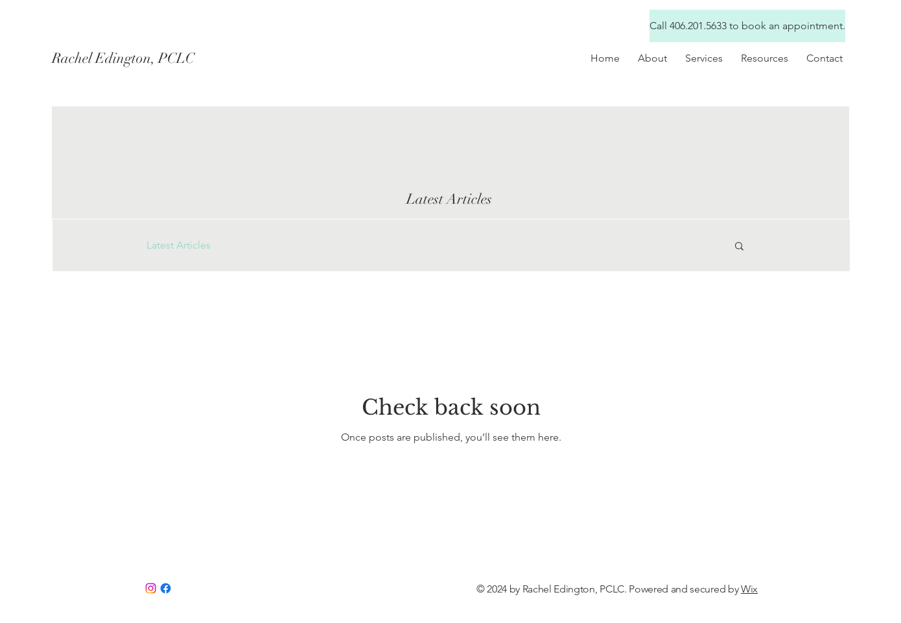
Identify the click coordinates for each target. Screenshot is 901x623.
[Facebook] (165, 588)
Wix (749, 589)
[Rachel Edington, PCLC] (167, 58)
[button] (764, 58)
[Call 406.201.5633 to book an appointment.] (747, 26)
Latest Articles (178, 245)
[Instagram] (151, 588)
